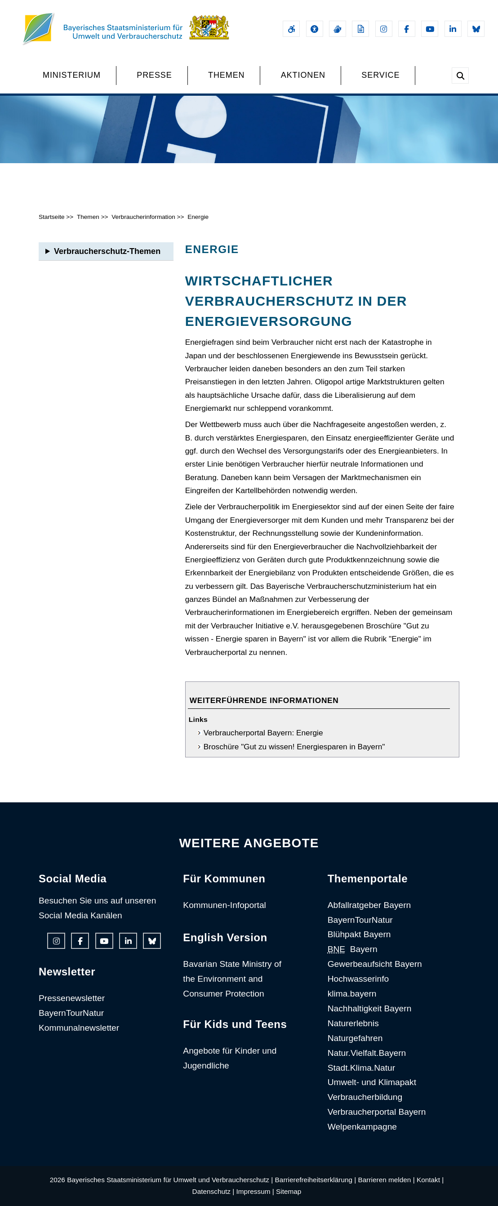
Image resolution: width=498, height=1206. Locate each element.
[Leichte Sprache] (360, 29)
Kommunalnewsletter (79, 1027)
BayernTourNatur (71, 1013)
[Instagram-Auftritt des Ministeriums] (383, 29)
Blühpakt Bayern (359, 934)
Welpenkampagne (362, 1126)
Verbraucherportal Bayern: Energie (263, 732)
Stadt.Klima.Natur (361, 1067)
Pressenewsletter (72, 998)
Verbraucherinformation (143, 217)
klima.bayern (352, 993)
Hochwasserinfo (358, 978)
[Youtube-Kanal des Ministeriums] (429, 29)
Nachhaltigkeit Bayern (370, 1008)
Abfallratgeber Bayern (369, 905)
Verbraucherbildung (365, 1097)
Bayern (353, 949)
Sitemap (288, 1191)
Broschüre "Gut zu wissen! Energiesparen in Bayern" (294, 746)
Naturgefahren (355, 1038)
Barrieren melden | (386, 1180)
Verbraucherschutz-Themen (107, 251)
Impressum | (255, 1191)
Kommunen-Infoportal (224, 905)
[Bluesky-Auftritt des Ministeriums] (476, 29)
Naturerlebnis (353, 1023)
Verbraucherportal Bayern (377, 1112)
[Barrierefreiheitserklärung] (291, 29)
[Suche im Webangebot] (460, 75)
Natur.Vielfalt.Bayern (367, 1053)
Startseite (52, 217)
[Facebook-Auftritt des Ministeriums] (406, 29)
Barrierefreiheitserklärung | (315, 1180)
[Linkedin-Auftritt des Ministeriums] (453, 29)
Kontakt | (430, 1180)
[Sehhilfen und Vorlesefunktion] (314, 29)
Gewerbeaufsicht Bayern (375, 964)
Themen (88, 217)
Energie (198, 217)
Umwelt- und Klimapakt (372, 1082)
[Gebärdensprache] (337, 29)
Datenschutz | (213, 1191)
